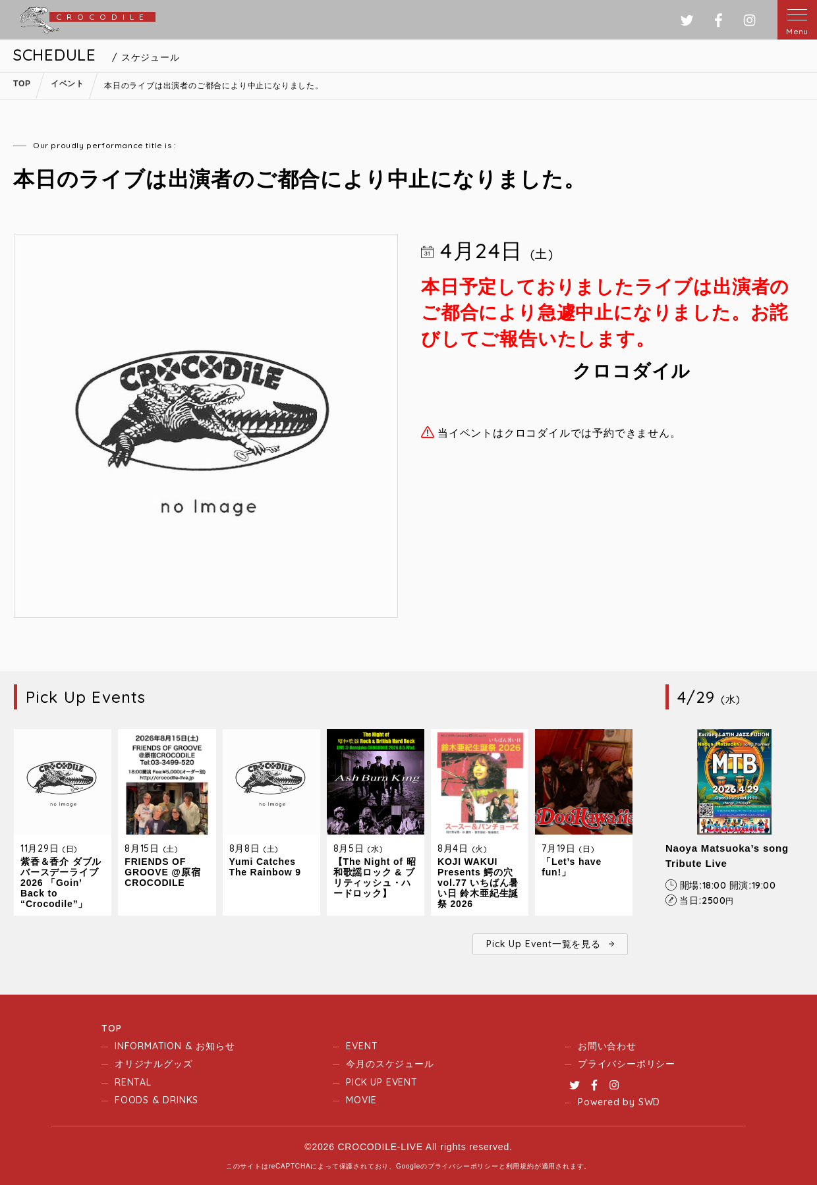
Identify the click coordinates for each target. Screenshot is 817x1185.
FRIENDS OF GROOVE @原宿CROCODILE (162, 872)
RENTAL (133, 1082)
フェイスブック (718, 20)
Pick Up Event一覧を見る (543, 944)
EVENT (362, 1046)
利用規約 (520, 1166)
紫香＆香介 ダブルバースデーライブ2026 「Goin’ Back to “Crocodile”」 (60, 882)
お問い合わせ (607, 1046)
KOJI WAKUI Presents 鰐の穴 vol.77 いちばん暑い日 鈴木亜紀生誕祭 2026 (478, 882)
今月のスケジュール (390, 1064)
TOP (111, 1028)
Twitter (574, 1084)
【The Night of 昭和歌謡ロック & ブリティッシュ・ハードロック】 (374, 877)
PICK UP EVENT (381, 1082)
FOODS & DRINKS (156, 1100)
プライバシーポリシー (626, 1064)
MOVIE (361, 1100)
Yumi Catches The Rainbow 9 (265, 866)
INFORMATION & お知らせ (175, 1046)
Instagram (614, 1084)
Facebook (594, 1084)
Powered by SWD (619, 1102)
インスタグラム (749, 20)
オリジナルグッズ (153, 1064)
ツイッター (687, 20)
